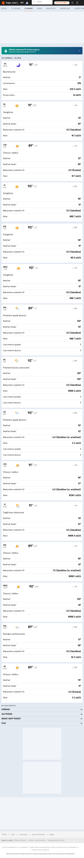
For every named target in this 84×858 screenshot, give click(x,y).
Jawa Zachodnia (38, 834)
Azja (13, 834)
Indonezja (23, 834)
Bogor (51, 834)
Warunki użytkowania (12, 854)
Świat (4, 834)
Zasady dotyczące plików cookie (42, 854)
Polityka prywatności (26, 854)
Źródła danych (70, 854)
